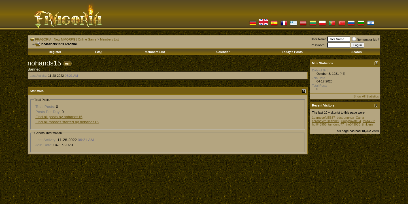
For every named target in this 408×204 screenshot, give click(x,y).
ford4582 (369, 121)
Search (356, 52)
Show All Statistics (366, 96)
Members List (109, 39)
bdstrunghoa (345, 117)
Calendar (223, 52)
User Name (319, 39)
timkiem (367, 124)
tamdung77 (336, 124)
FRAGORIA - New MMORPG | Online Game (65, 39)
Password (317, 45)
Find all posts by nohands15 (58, 117)
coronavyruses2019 (325, 121)
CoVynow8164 (351, 121)
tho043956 (353, 124)
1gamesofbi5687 (323, 117)
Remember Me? (365, 39)
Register (55, 52)
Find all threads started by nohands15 (67, 122)
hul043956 (319, 124)
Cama (360, 117)
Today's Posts (292, 52)
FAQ (98, 52)
